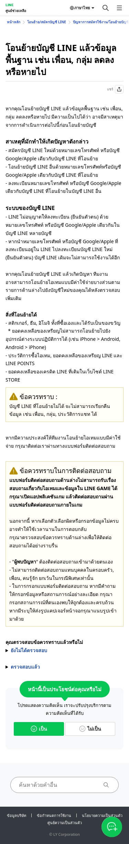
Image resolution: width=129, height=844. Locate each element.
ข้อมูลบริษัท (16, 815)
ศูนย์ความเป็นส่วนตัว (64, 822)
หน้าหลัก (13, 22)
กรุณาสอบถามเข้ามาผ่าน (64, 667)
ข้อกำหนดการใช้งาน (54, 815)
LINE (9, 4)
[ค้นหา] (105, 8)
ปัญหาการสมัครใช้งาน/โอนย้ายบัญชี (101, 22)
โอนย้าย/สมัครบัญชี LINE (46, 22)
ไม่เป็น (90, 728)
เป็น (39, 728)
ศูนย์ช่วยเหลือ (16, 10)
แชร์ (115, 89)
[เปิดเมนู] (119, 8)
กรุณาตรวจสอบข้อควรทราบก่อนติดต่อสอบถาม (64, 650)
